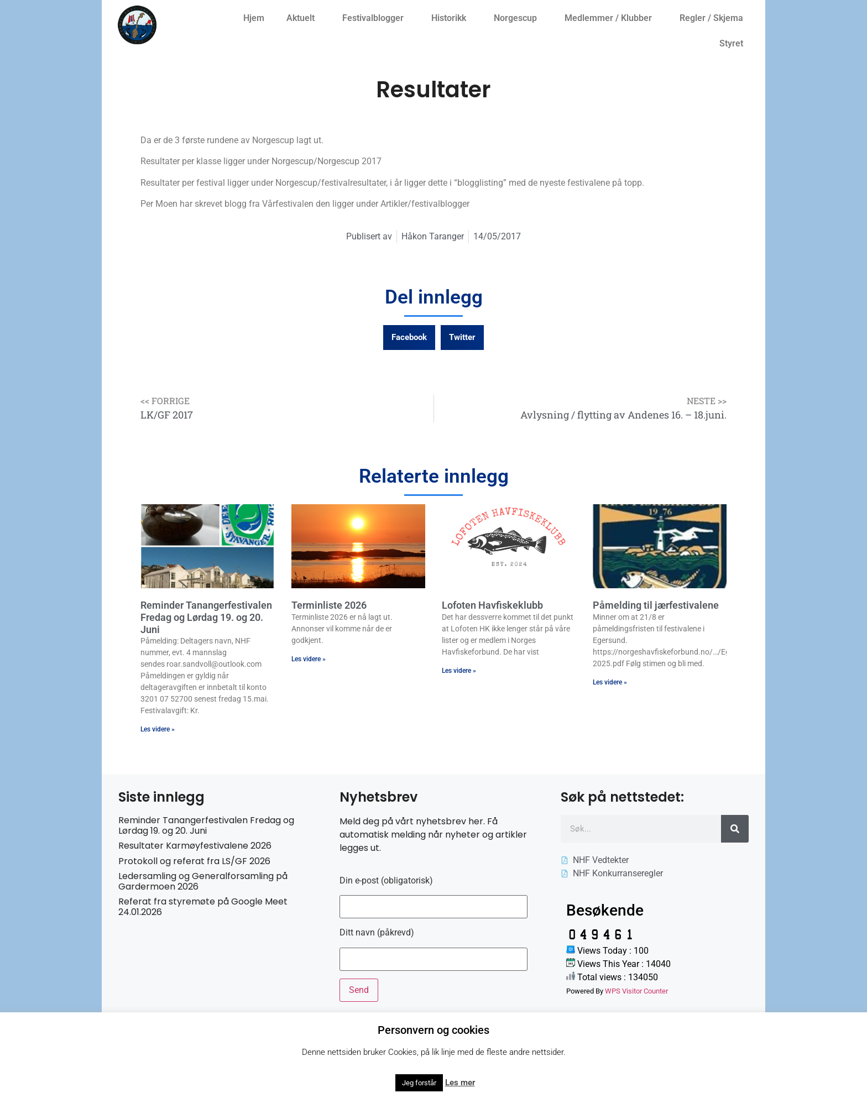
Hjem (253, 18)
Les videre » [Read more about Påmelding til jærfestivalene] (610, 682)
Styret (734, 43)
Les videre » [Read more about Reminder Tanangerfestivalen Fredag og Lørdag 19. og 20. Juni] (157, 729)
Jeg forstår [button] (419, 1083)
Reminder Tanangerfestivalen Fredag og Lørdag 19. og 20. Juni (206, 617)
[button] (409, 337)
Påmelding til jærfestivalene (656, 605)
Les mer (460, 1082)
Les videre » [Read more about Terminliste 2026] (308, 659)
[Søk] (735, 829)
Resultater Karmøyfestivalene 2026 (194, 845)
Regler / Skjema (714, 18)
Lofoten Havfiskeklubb (492, 605)
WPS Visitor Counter (636, 991)
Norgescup (518, 18)
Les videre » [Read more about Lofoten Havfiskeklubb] (459, 671)
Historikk (451, 18)
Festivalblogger (375, 18)
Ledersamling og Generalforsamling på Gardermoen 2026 (203, 881)
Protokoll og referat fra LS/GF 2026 (194, 861)
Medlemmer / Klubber (611, 18)
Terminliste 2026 (329, 605)
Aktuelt (303, 18)
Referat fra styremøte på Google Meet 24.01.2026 (203, 906)
